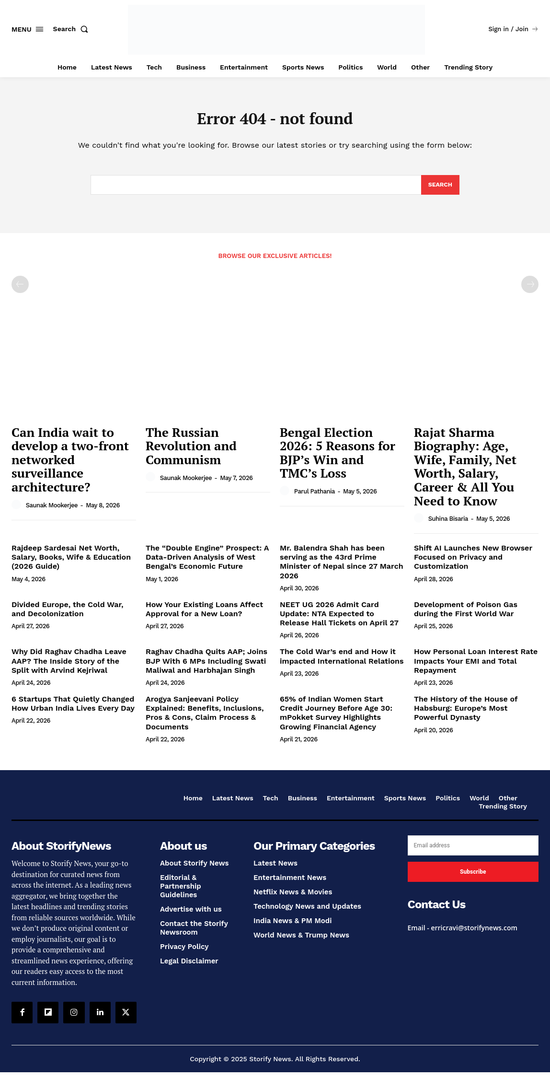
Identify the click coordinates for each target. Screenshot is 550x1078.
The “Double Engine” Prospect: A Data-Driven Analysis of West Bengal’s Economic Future (207, 562)
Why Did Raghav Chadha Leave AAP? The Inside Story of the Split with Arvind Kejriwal (68, 666)
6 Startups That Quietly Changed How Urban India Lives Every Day (73, 709)
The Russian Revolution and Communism (191, 451)
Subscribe (473, 877)
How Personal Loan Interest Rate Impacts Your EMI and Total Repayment (476, 666)
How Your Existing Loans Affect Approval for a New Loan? (204, 615)
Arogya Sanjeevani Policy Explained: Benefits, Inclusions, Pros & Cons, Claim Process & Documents (205, 718)
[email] (473, 851)
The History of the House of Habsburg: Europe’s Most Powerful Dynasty (466, 713)
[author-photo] (17, 510)
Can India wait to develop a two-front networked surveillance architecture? (70, 465)
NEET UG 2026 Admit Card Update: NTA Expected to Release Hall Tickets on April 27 (339, 619)
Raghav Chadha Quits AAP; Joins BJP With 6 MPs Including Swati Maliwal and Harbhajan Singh (206, 666)
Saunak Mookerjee (52, 511)
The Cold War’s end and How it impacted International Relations (341, 662)
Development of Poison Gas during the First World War (465, 615)
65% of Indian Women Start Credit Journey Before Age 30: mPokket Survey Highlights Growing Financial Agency (336, 718)
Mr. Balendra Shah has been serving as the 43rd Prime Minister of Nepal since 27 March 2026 (341, 567)
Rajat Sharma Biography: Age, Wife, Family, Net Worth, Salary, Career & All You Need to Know (465, 472)
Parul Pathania (314, 497)
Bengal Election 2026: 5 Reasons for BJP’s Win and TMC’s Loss (337, 458)
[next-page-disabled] (530, 290)
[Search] (439, 190)
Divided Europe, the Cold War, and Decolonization (67, 615)
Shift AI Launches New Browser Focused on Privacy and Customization (473, 562)
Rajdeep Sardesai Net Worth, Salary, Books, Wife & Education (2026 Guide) (71, 562)
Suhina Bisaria (448, 524)
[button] (72, 29)
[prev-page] (20, 290)
